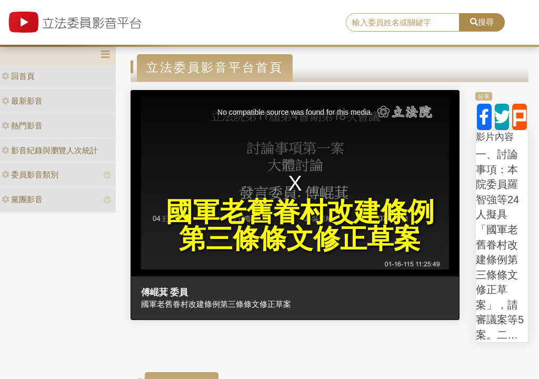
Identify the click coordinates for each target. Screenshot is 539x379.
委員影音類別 (30, 174)
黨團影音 (22, 199)
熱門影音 (22, 125)
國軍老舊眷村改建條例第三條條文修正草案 (216, 304)
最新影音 (22, 100)
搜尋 (482, 21)
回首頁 (18, 76)
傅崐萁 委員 (164, 292)
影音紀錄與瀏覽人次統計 (50, 150)
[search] (403, 22)
